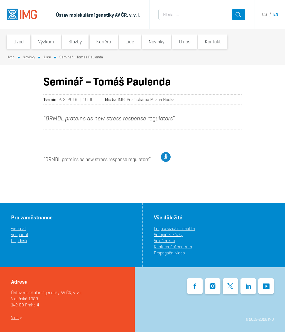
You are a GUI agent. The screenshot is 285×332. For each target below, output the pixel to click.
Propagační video (169, 253)
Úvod (18, 41)
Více (15, 318)
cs (264, 14)
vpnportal (19, 234)
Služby (75, 41)
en (275, 14)
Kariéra (103, 41)
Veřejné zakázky (168, 234)
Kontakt (213, 41)
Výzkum (46, 41)
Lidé (130, 41)
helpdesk (19, 241)
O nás (184, 41)
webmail (18, 228)
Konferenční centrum (173, 247)
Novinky (156, 41)
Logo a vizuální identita (174, 228)
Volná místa (164, 241)
